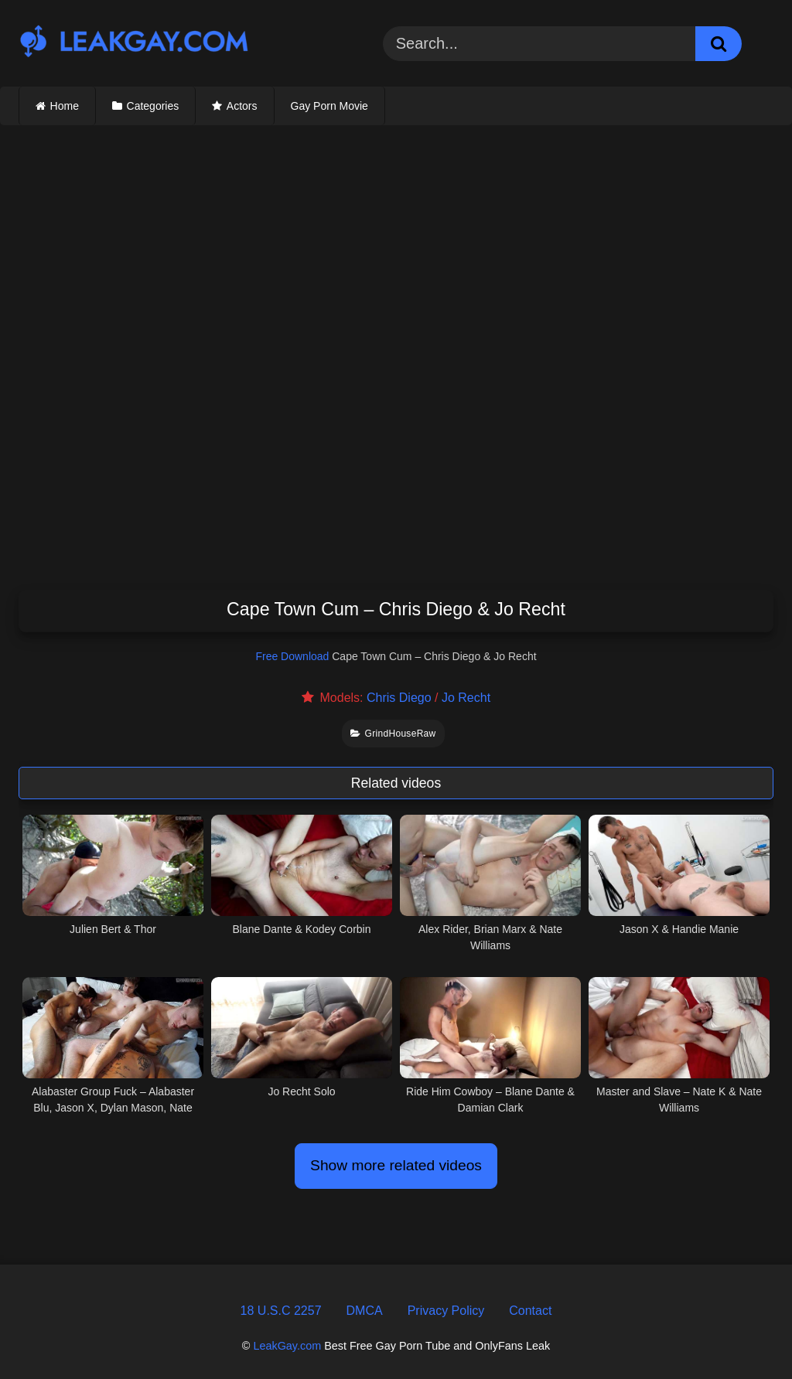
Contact (530, 1310)
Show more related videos (396, 1165)
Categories (153, 106)
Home (64, 106)
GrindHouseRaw (392, 733)
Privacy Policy (446, 1310)
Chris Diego (399, 697)
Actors (242, 106)
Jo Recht (466, 697)
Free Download (292, 656)
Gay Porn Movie (329, 106)
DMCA (364, 1310)
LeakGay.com (287, 1346)
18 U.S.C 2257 (281, 1310)
